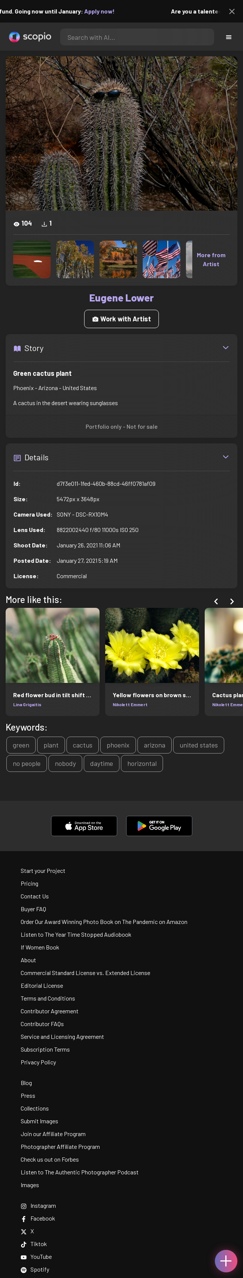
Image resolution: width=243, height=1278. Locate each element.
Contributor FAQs (42, 1023)
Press (28, 1095)
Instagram (38, 1205)
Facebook (38, 1218)
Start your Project (43, 870)
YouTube (36, 1256)
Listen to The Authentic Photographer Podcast (80, 1172)
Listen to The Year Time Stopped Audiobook (76, 934)
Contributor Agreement (49, 1010)
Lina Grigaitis (27, 704)
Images (30, 1184)
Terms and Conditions (48, 998)
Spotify (35, 1269)
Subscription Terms (45, 1049)
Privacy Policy (38, 1062)
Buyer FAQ (33, 908)
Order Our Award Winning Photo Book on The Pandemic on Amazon (104, 921)
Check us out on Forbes (50, 1159)
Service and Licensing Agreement (62, 1036)
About (28, 959)
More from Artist (211, 259)
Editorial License (42, 985)
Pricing (29, 883)
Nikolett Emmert (130, 704)
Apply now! (104, 11)
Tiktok (34, 1243)
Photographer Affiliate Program (60, 1146)
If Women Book (40, 947)
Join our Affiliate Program (53, 1133)
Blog (26, 1082)
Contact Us (35, 896)
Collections (35, 1108)
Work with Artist (121, 319)
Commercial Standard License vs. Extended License (85, 972)
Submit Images (39, 1120)
